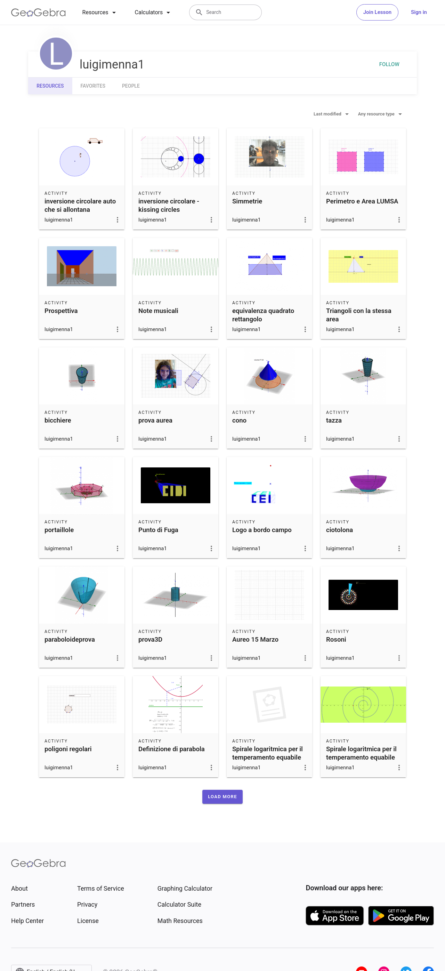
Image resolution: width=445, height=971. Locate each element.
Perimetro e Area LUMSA (362, 201)
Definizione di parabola (171, 749)
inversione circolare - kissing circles (168, 206)
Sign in (419, 12)
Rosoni (336, 639)
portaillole (59, 530)
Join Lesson (377, 12)
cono (239, 420)
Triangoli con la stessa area (358, 315)
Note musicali (158, 311)
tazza (334, 420)
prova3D (150, 639)
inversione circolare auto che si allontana (80, 206)
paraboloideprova (69, 639)
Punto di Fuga (158, 530)
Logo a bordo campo (262, 530)
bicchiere (57, 420)
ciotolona (339, 530)
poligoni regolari (68, 749)
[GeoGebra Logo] (38, 12)
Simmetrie (247, 201)
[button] (222, 797)
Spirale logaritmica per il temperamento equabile (267, 753)
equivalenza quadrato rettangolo (263, 315)
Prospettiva (61, 311)
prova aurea (155, 420)
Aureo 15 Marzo (255, 639)
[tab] (100, 12)
